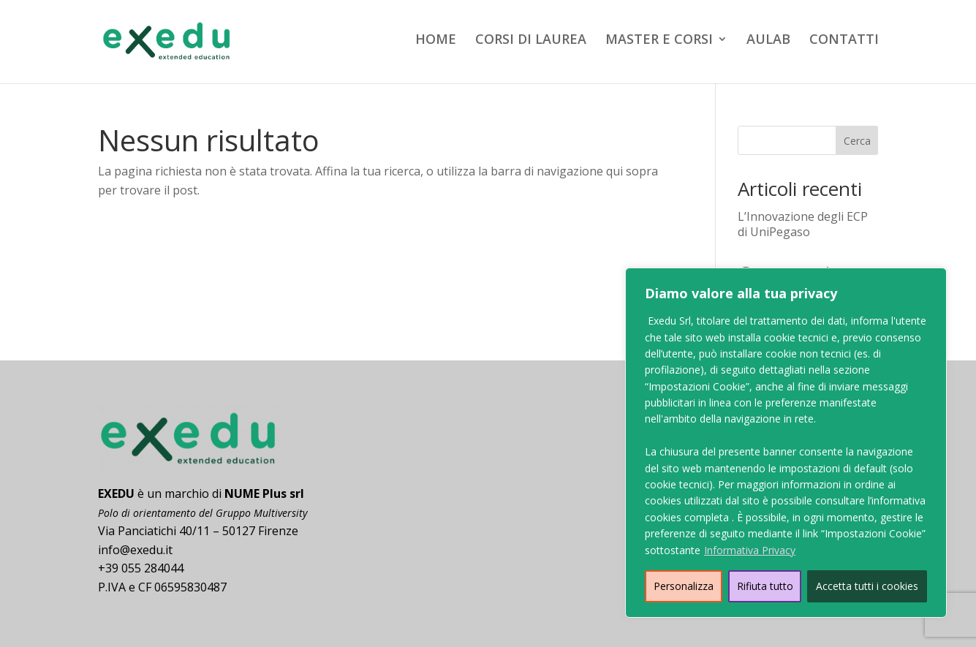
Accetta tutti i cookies (867, 586)
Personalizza (684, 586)
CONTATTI (844, 41)
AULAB (768, 41)
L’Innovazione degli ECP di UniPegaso (803, 224)
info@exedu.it (135, 550)
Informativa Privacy (749, 550)
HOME (435, 41)
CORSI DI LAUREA (530, 41)
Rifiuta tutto (765, 586)
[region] (786, 443)
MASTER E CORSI (659, 41)
